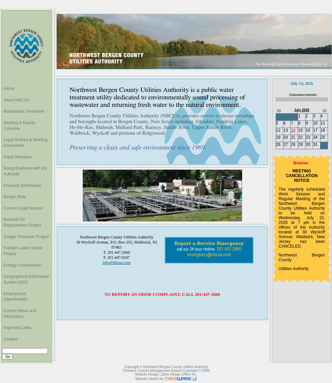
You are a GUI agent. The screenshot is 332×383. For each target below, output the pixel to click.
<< (279, 110)
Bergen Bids (14, 196)
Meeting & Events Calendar (19, 125)
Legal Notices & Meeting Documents (25, 142)
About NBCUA (16, 100)
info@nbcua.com (116, 262)
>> (325, 110)
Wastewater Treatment (23, 111)
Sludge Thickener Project (26, 236)
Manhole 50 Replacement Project (22, 222)
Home (8, 88)
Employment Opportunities (15, 296)
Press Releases (17, 157)
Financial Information (22, 185)
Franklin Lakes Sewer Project (22, 251)
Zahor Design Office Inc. (178, 374)
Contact (10, 339)
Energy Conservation (22, 265)
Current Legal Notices (23, 208)
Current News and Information (19, 313)
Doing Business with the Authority (25, 171)
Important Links (17, 327)
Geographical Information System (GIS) (26, 279)
